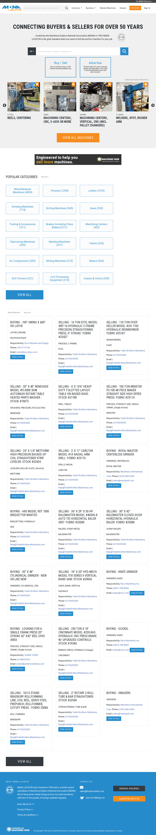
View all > (45, 177)
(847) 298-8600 (121, 588)
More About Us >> (25, 804)
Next (152, 104)
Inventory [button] (76, 8)
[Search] (43, 8)
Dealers (123, 8)
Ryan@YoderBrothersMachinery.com (75, 366)
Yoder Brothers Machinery (85, 354)
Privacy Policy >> (25, 809)
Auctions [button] (90, 8)
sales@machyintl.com (123, 480)
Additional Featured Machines (136, 80)
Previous (4, 104)
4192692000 (72, 358)
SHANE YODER (31, 655)
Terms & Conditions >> (28, 815)
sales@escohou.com (27, 352)
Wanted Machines (108, 8)
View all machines (78, 138)
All (31, 51)
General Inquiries (129, 788)
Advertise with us (129, 798)
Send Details (17, 357)
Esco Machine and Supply (36, 343)
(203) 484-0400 (126, 476)
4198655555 (24, 659)
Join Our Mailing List (95, 797)
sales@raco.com (121, 593)
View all (25, 295)
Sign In (147, 8)
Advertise (135, 8)
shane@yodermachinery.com (30, 664)
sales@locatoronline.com (92, 791)
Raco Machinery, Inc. (130, 584)
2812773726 (24, 347)
